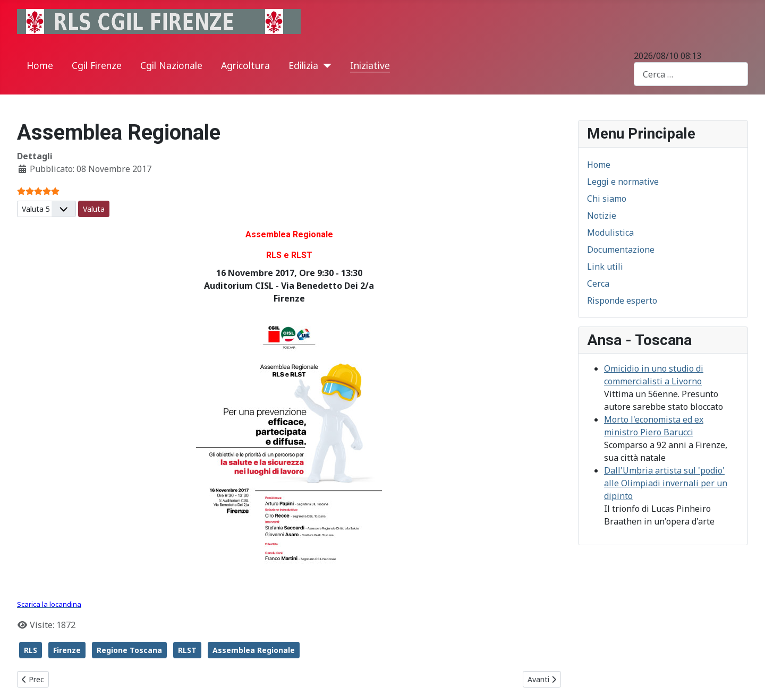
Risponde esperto (622, 300)
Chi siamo (606, 198)
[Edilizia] (325, 66)
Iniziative (370, 65)
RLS (30, 650)
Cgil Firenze (97, 65)
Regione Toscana (129, 650)
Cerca (598, 283)
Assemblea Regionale (253, 650)
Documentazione (620, 249)
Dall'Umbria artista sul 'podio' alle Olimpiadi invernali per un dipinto (665, 483)
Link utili (605, 266)
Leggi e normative (623, 181)
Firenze (67, 650)
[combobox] (691, 74)
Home (40, 65)
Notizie (601, 215)
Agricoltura (245, 65)
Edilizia (303, 65)
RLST (187, 650)
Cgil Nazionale (171, 65)
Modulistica (610, 232)
